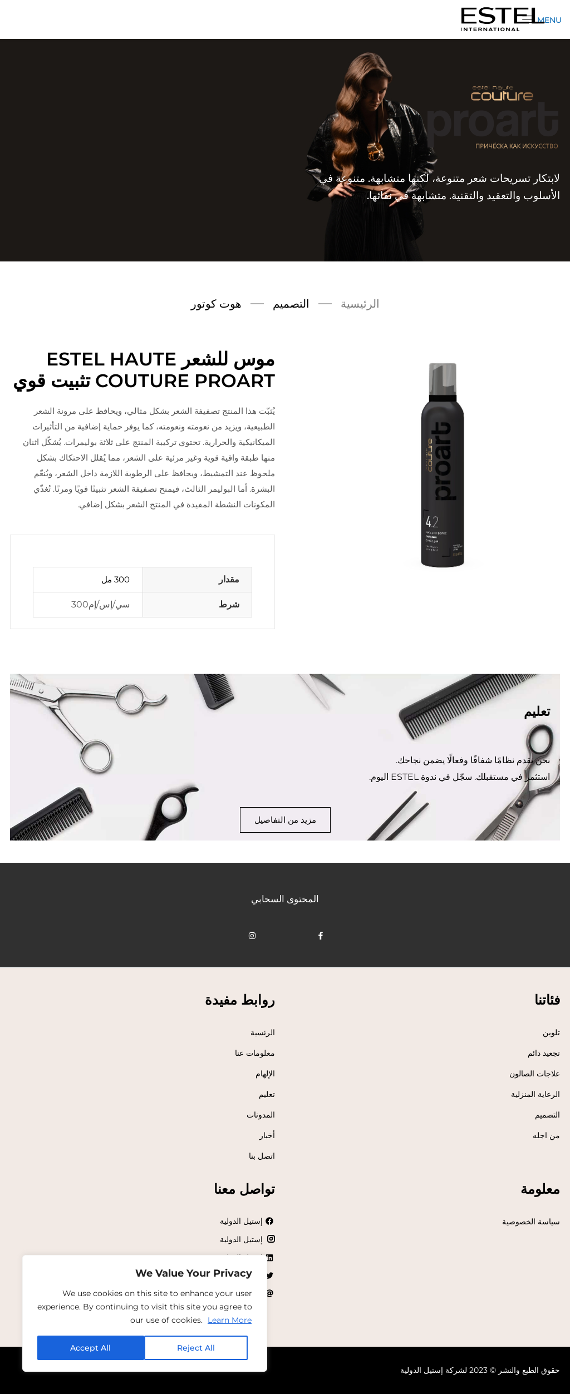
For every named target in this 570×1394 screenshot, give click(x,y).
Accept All (90, 1348)
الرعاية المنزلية (535, 1094)
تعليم (267, 1094)
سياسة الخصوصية (531, 1222)
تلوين (551, 1032)
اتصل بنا (262, 1156)
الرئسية (262, 1032)
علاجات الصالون (534, 1074)
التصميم (291, 303)
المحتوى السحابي (285, 898)
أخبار (267, 1135)
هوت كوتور (216, 303)
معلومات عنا (255, 1053)
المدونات (261, 1115)
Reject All (196, 1348)
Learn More (230, 1320)
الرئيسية (360, 303)
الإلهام (265, 1074)
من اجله (546, 1135)
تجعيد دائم (544, 1053)
